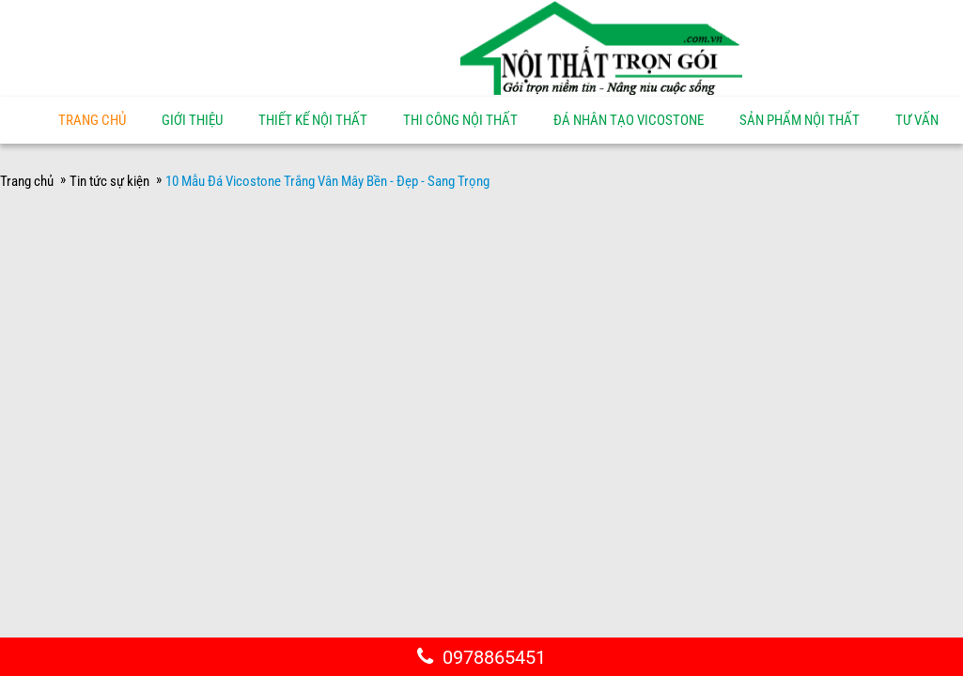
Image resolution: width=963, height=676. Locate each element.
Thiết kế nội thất (312, 120)
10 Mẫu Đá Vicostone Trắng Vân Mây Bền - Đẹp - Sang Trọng (327, 181)
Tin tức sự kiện (109, 181)
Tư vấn (917, 120)
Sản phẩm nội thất (799, 120)
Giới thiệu (192, 120)
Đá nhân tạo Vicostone (628, 120)
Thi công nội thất (460, 120)
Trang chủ (92, 120)
